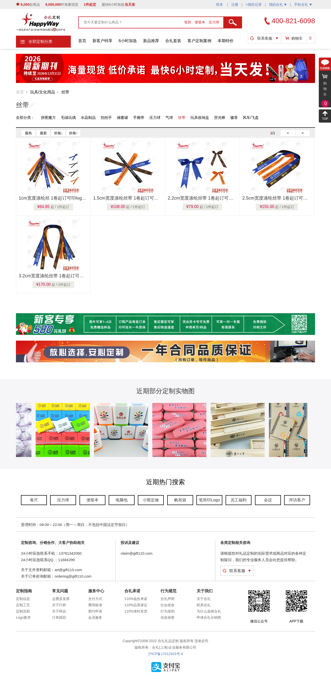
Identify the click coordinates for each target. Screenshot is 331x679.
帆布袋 (180, 500)
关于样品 (59, 611)
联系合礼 (204, 605)
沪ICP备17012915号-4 (165, 654)
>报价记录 (254, 4)
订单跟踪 (59, 617)
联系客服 (264, 38)
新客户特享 (102, 41)
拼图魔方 (48, 117)
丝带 (65, 92)
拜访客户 (297, 500)
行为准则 (167, 611)
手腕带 (138, 117)
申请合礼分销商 (209, 617)
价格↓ (58, 133)
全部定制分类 (40, 41)
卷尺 (34, 500)
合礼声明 (167, 599)
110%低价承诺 (135, 599)
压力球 (214, 22)
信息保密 (167, 617)
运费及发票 (61, 599)
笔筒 (188, 22)
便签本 (200, 22)
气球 (169, 117)
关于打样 (59, 605)
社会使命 (167, 605)
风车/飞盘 (251, 117)
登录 (220, 4)
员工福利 (239, 500)
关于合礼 (204, 599)
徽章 (234, 117)
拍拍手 (106, 117)
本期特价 (226, 41)
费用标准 (95, 605)
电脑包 (122, 500)
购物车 (297, 38)
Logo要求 (23, 617)
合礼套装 (173, 41)
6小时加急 (128, 41)
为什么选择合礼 (209, 611)
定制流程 (23, 611)
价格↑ (73, 133)
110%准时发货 (135, 611)
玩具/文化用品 (42, 92)
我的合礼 (278, 4)
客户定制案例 (199, 41)
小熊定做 (151, 500)
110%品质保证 (135, 605)
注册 (234, 4)
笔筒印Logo (209, 500)
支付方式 (95, 599)
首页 (82, 41)
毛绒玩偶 (68, 117)
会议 (268, 500)
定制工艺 (23, 605)
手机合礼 (303, 4)
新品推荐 (151, 41)
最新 (43, 133)
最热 (28, 133)
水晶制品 (88, 117)
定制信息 (23, 599)
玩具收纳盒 (199, 117)
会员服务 (95, 617)
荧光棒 (219, 117)
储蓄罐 (122, 117)
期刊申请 (95, 611)
